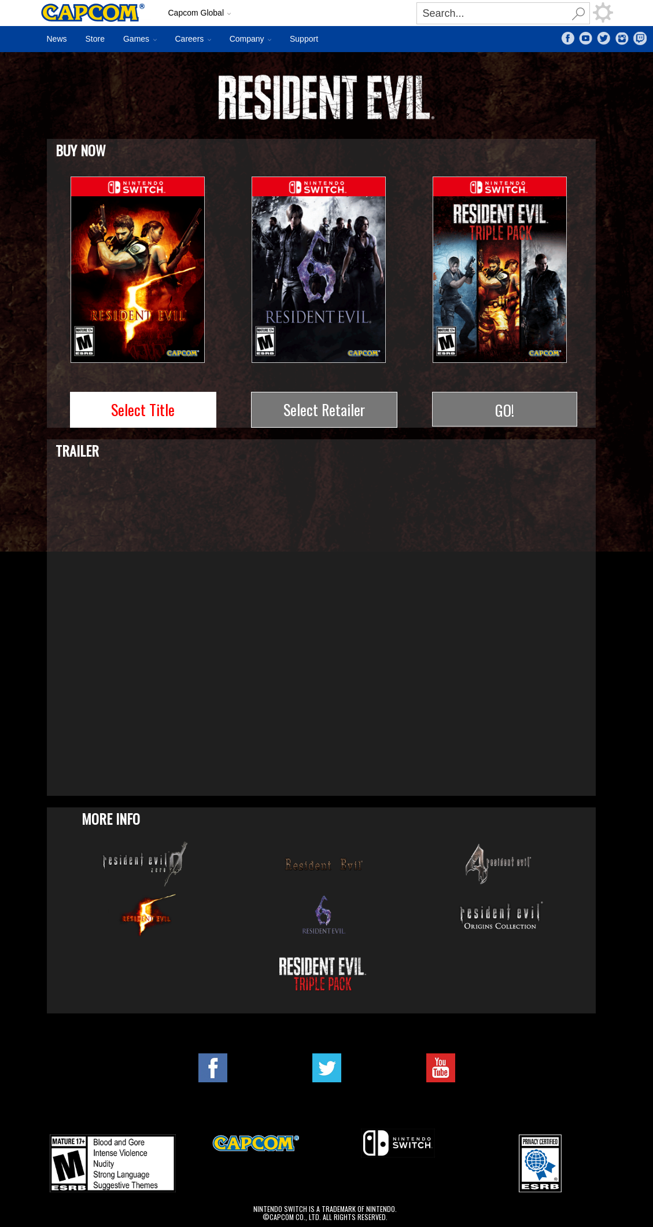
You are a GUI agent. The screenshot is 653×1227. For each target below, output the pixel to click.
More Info (111, 818)
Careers (189, 38)
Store (95, 38)
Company (247, 38)
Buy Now (81, 149)
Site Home (98, 12)
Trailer (77, 450)
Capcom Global (196, 12)
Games (136, 38)
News (57, 38)
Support (304, 38)
